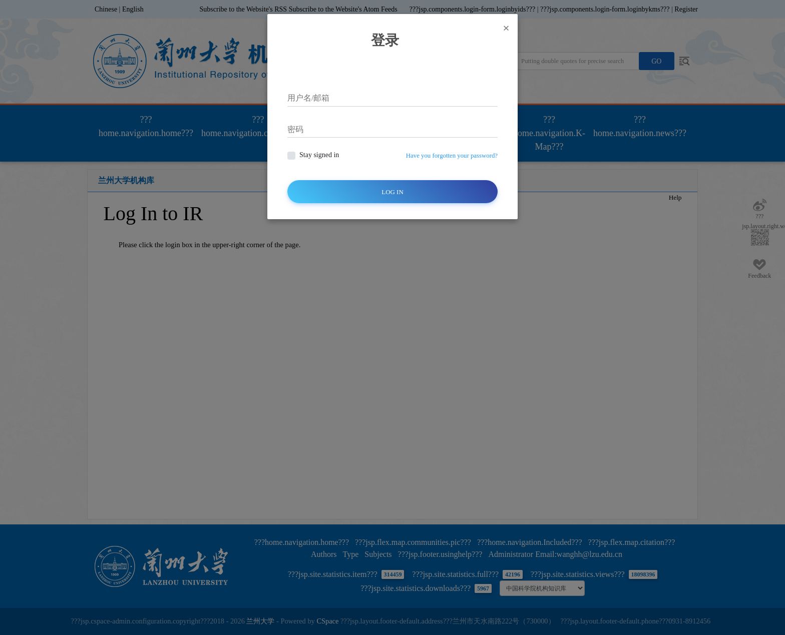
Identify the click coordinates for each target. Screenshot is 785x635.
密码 (295, 129)
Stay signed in (319, 155)
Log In (392, 192)
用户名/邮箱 (308, 98)
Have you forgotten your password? (452, 155)
